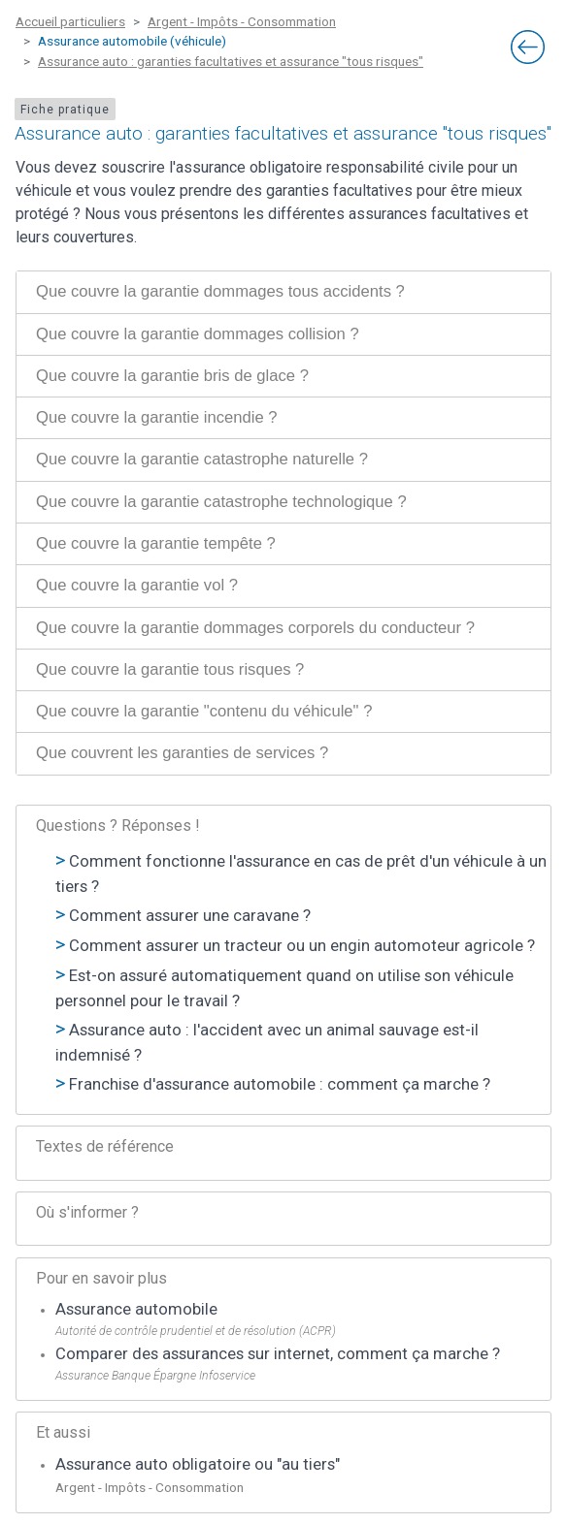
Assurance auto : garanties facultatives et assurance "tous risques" (230, 61)
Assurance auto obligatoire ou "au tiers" (197, 1464)
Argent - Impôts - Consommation (242, 21)
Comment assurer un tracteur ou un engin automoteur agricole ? (302, 946)
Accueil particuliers (70, 21)
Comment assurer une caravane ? (190, 915)
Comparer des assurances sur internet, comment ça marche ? (277, 1354)
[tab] (283, 291)
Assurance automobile (136, 1309)
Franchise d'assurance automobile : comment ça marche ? (279, 1084)
